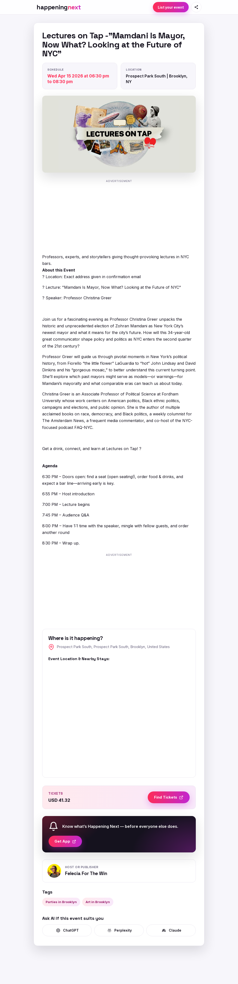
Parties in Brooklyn (61, 902)
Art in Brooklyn (98, 902)
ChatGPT (67, 930)
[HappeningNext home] (59, 7)
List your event (171, 7)
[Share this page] (196, 7)
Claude (171, 930)
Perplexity (119, 930)
